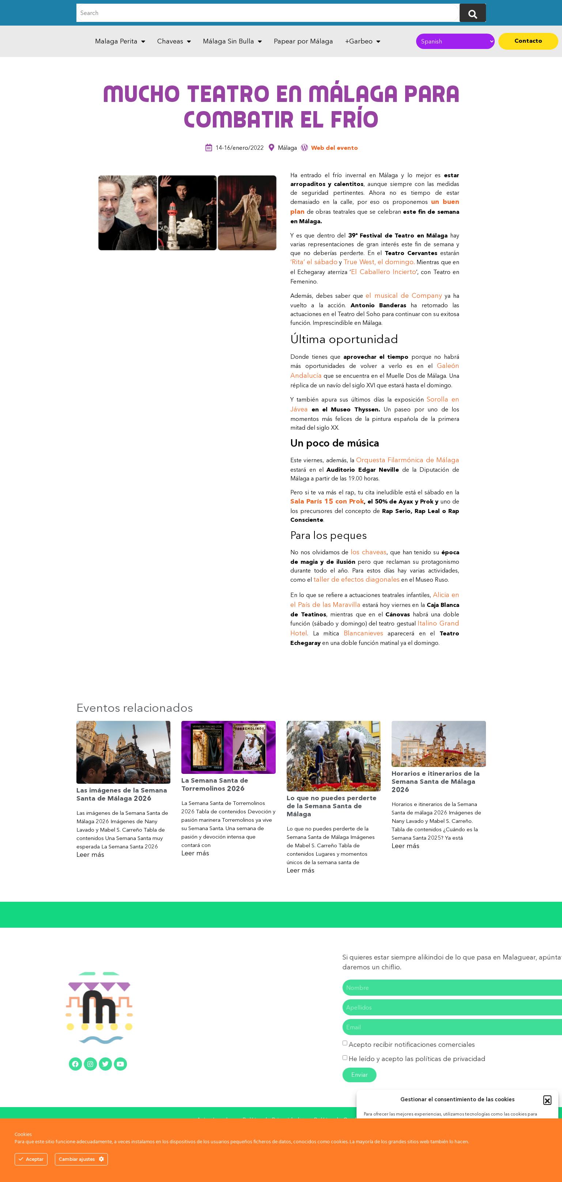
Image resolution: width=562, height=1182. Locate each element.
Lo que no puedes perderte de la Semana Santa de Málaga (332, 806)
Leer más (90, 855)
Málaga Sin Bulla (232, 41)
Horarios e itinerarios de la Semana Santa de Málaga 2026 (436, 781)
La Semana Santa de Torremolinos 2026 (214, 784)
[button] (547, 1099)
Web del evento (334, 147)
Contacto (528, 40)
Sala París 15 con (319, 501)
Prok (356, 501)
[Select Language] (455, 41)
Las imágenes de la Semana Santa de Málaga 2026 (121, 794)
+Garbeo (362, 41)
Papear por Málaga (303, 41)
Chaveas (174, 41)
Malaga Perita (120, 41)
